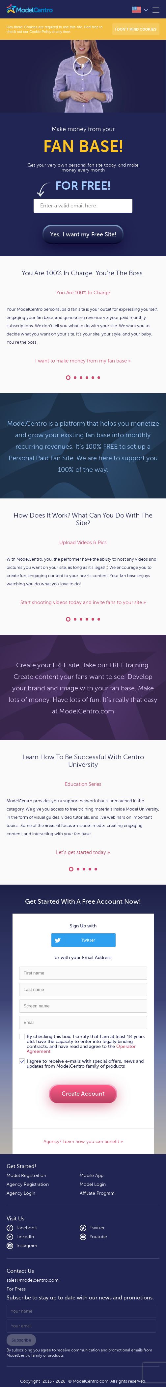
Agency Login (21, 1193)
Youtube (93, 1237)
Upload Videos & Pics (68, 619)
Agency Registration (28, 1184)
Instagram (22, 1245)
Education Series (71, 869)
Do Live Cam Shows (75, 619)
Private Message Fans (81, 619)
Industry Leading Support (84, 869)
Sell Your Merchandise (93, 619)
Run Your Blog (98, 377)
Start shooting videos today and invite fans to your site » (83, 602)
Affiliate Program (97, 1193)
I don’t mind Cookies (135, 29)
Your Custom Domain (81, 377)
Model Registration (26, 1175)
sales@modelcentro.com (33, 1280)
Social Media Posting (98, 619)
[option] (83, 327)
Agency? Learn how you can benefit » (83, 1141)
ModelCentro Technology (96, 869)
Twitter (88, 940)
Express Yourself (93, 377)
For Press (16, 1289)
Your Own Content (87, 377)
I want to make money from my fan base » (83, 361)
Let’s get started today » (83, 852)
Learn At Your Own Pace (78, 869)
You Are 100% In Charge (68, 377)
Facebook (22, 1228)
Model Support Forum (90, 869)
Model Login (93, 1184)
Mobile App (91, 1175)
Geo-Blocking (87, 619)
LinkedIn (20, 1237)
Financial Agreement (75, 377)
